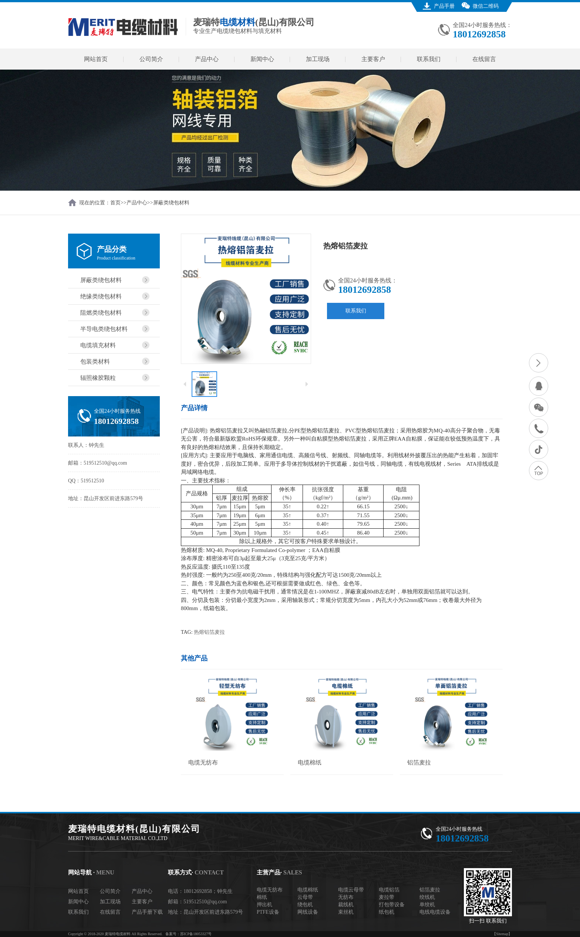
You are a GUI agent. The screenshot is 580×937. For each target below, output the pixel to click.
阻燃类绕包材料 (101, 312)
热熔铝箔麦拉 (209, 632)
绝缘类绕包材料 (101, 296)
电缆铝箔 (389, 890)
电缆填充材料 (98, 345)
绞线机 (427, 897)
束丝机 (346, 912)
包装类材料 (95, 361)
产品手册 (444, 6)
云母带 (305, 897)
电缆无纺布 (270, 890)
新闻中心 (262, 59)
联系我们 (429, 59)
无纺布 (346, 897)
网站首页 (96, 59)
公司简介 (151, 59)
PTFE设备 (268, 912)
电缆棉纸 (307, 890)
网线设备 (307, 912)
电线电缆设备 (435, 912)
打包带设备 (392, 904)
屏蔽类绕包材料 (171, 202)
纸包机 (386, 912)
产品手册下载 (147, 912)
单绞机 (427, 904)
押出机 (264, 904)
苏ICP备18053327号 (196, 934)
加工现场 (318, 59)
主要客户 (373, 59)
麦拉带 (386, 897)
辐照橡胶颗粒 (98, 378)
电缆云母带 (351, 890)
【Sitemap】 (502, 934)
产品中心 (207, 59)
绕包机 (305, 904)
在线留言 (484, 59)
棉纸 (262, 897)
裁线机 (346, 904)
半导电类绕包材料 (104, 329)
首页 (115, 202)
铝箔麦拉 (429, 890)
